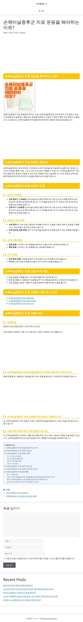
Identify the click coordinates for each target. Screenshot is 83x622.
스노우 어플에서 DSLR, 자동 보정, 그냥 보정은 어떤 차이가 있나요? (30, 596)
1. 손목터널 (14, 474)
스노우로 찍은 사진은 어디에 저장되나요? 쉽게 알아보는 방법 (28, 589)
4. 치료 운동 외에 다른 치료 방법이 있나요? (24, 482)
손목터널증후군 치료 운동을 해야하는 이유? (22, 448)
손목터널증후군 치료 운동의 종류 (18, 453)
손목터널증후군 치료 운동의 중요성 (19, 450)
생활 (8, 489)
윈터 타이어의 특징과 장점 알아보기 (18, 585)
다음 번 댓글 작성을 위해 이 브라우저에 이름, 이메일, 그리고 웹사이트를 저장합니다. (40, 558)
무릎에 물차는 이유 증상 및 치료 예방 (21, 496)
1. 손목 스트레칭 (15, 456)
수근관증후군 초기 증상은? (17, 493)
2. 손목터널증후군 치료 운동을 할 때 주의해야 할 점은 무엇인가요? (32, 477)
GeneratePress (51, 618)
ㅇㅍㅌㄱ (41, 4)
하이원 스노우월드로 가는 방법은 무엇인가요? (22, 600)
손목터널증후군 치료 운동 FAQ (17, 472)
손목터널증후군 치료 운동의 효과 (22, 301)
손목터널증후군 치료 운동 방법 (21, 298)
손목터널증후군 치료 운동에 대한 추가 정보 (22, 469)
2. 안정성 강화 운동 (16, 459)
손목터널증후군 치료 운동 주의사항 (19, 466)
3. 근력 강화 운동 (15, 461)
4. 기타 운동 (14, 464)
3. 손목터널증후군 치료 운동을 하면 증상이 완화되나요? (28, 479)
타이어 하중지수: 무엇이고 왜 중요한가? (19, 592)
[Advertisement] (41, 53)
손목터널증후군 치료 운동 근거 (21, 303)
